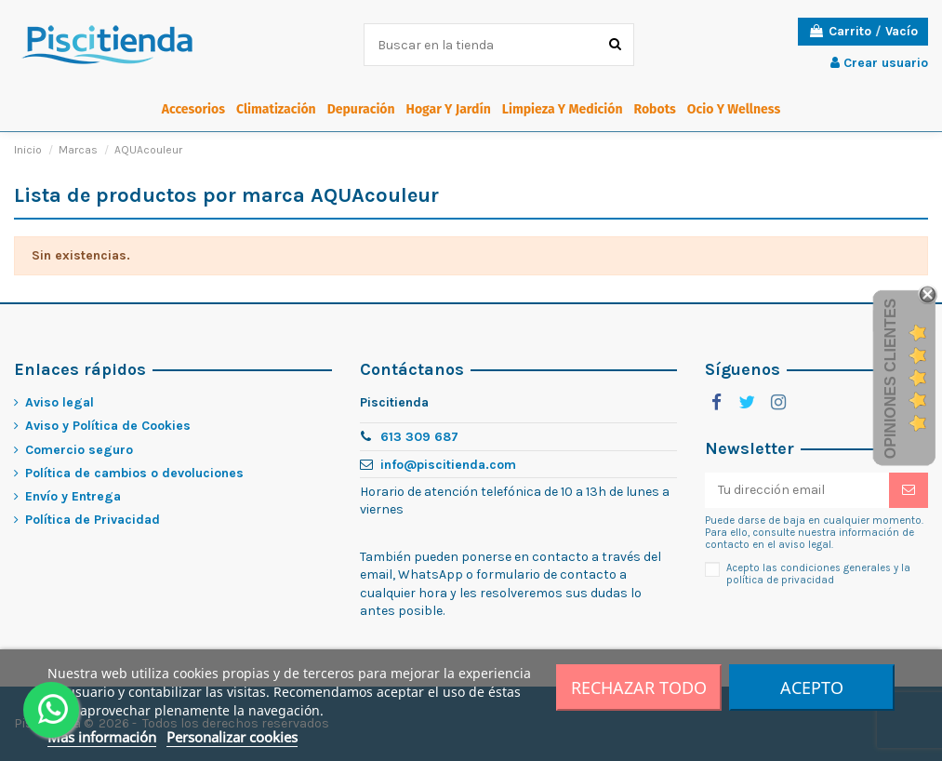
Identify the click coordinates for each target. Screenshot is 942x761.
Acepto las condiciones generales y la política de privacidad (818, 574)
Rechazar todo (639, 687)
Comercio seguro (79, 450)
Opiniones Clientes (890, 379)
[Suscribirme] (908, 490)
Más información (101, 737)
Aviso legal (59, 402)
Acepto (811, 687)
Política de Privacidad (92, 519)
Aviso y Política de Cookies (108, 426)
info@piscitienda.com (448, 465)
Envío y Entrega (73, 496)
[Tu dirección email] (797, 490)
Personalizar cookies (232, 737)
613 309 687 (419, 437)
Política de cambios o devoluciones (134, 473)
